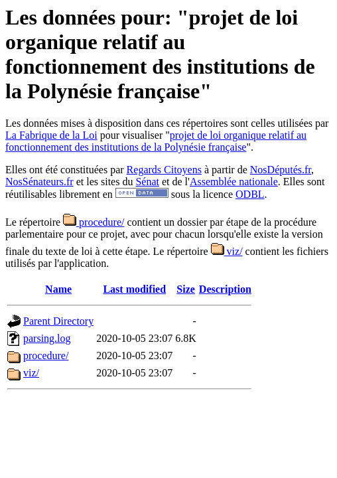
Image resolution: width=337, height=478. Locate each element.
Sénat (147, 181)
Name (58, 289)
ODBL (250, 194)
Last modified (134, 289)
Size (185, 289)
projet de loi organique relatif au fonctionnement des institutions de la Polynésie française (155, 141)
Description (225, 289)
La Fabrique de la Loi (51, 135)
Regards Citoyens (164, 169)
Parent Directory (58, 321)
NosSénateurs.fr (39, 181)
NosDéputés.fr (280, 169)
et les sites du (105, 181)
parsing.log (47, 338)
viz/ (227, 251)
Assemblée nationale (234, 181)
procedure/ (93, 222)
